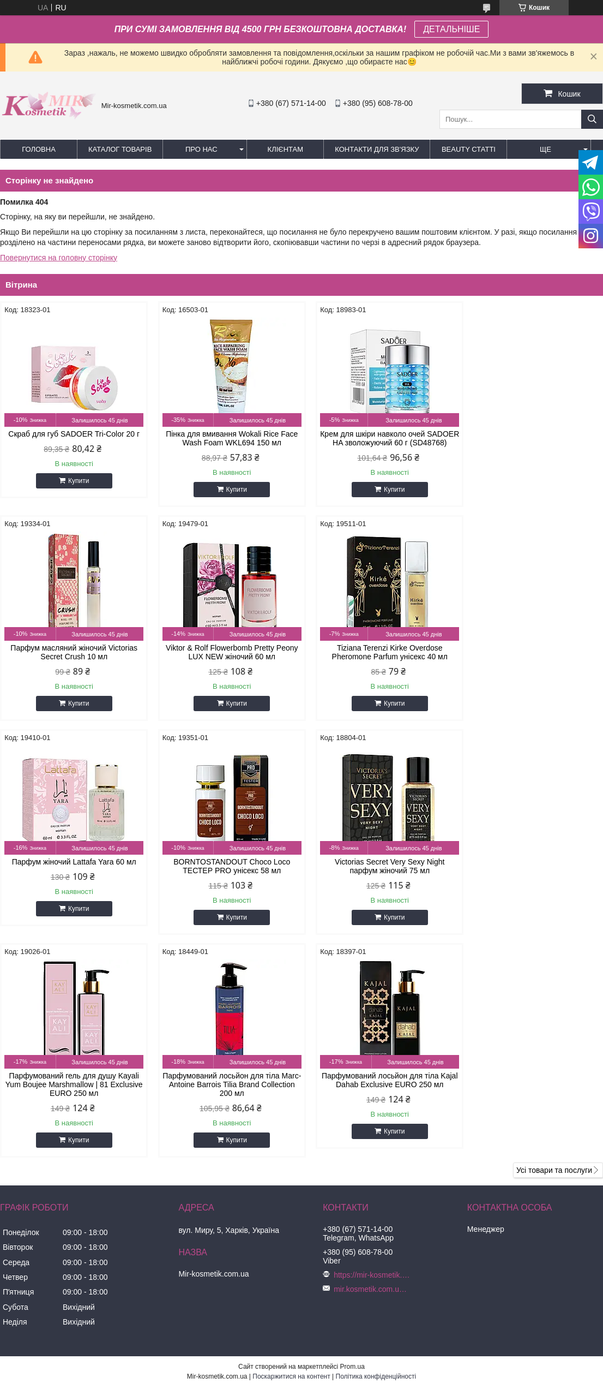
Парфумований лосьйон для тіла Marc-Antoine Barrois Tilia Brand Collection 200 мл (378, 879)
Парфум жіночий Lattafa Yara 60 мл (378, 656)
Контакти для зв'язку (377, 149)
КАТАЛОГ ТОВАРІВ (120, 149)
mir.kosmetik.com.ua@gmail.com (372, 1084)
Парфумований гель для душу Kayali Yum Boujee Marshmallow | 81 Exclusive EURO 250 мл (225, 879)
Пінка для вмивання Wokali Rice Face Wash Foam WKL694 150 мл (225, 438)
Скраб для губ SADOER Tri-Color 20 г (71, 434)
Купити (76, 481)
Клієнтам (285, 149)
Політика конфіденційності (376, 1171)
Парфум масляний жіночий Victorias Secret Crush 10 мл (531, 438)
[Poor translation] (39, 1232)
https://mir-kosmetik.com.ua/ (372, 1069)
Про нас (201, 149)
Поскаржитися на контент (291, 1171)
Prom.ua (352, 1161)
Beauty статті (469, 149)
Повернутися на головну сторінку (58, 257)
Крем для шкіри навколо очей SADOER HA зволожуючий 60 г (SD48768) (378, 443)
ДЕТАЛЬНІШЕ (451, 29)
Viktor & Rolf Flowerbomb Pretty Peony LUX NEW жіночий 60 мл (71, 661)
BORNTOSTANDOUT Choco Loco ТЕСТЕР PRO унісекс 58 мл (531, 661)
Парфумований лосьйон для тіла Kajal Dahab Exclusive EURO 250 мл (531, 875)
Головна (39, 149)
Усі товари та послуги (554, 965)
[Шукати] (592, 119)
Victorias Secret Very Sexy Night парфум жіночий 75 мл (71, 875)
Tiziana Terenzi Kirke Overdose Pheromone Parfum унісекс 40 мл (224, 661)
